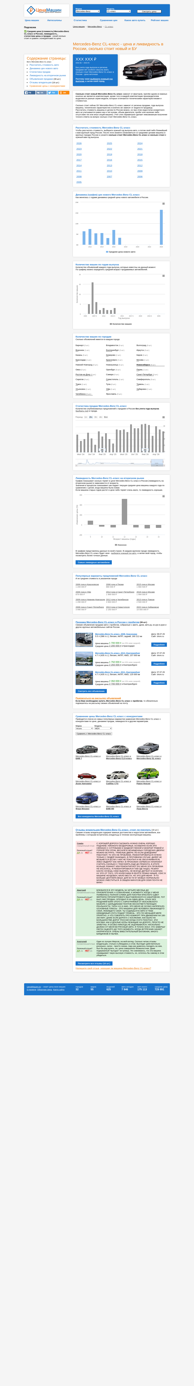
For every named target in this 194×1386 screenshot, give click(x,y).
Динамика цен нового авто (44, 68)
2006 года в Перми (115, 584)
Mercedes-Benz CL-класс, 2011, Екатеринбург (117, 672)
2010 (109, 171)
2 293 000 (115, 664)
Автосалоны (54, 20)
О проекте (31, 989)
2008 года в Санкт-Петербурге (90, 607)
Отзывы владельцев (41, 82)
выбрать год (82, 411)
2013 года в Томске (145, 599)
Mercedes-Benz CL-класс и (88, 756)
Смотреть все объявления (91, 691)
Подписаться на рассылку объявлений (98, 698)
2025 (109, 143)
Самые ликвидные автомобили (94, 562)
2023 (79, 149)
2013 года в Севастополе (118, 607)
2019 (109, 154)
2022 (109, 149)
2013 (109, 165)
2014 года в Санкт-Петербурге (120, 592)
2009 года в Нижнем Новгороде (90, 599)
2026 (79, 143)
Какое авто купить (135, 20)
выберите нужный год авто (123, 553)
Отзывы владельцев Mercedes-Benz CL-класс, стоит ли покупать (113, 829)
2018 (139, 154)
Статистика (80, 20)
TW (52, 92)
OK (63, 92)
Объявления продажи (41, 79)
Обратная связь (44, 989)
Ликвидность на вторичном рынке (48, 75)
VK (41, 92)
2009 (139, 171)
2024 (139, 143)
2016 (109, 160)
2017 (79, 160)
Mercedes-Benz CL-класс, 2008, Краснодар (116, 634)
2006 (139, 176)
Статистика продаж (40, 72)
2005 (79, 182)
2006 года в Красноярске (87, 584)
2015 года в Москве (145, 584)
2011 (79, 171)
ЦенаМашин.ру (34, 987)
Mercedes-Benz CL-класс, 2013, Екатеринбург (117, 653)
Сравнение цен (108, 20)
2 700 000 (115, 684)
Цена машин (32, 20)
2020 (79, 154)
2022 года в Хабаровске (147, 607)
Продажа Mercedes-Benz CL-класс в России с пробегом (107, 622)
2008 (79, 176)
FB (29, 92)
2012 (139, 165)
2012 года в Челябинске (117, 599)
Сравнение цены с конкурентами (47, 86)
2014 (79, 165)
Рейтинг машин (159, 20)
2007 (109, 176)
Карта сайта (58, 989)
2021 (139, 149)
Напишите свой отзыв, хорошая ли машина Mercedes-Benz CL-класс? (113, 968)
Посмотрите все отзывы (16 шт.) (94, 963)
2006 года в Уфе (83, 592)
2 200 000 (115, 645)
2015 (139, 160)
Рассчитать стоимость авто (44, 64)
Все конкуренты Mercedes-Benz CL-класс (98, 816)
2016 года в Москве (145, 592)
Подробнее (159, 644)
